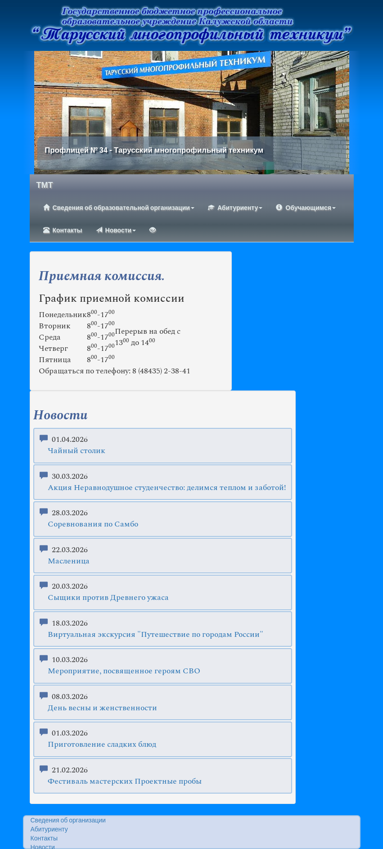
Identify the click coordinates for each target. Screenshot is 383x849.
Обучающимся (306, 207)
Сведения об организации (68, 820)
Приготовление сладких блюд (102, 745)
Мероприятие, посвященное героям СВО (124, 671)
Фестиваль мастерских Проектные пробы (125, 781)
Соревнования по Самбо (93, 524)
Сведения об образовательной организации (118, 207)
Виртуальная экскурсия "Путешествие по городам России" (155, 635)
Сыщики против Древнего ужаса (108, 598)
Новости (116, 230)
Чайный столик (76, 451)
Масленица (69, 561)
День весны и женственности (102, 708)
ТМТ (44, 186)
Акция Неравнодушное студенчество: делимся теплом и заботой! (167, 488)
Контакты (62, 230)
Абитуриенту (235, 207)
